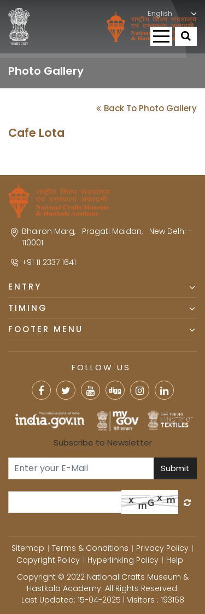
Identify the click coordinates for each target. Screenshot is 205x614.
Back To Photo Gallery (146, 108)
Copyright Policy (48, 560)
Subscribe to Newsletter (103, 442)
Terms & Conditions (90, 548)
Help (174, 560)
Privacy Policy (162, 548)
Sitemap (27, 548)
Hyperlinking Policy (123, 560)
